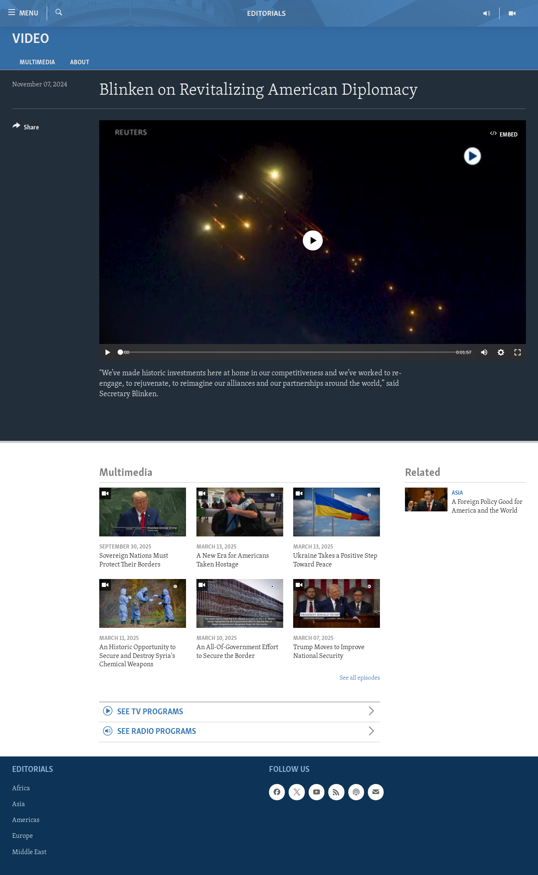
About (79, 62)
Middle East (29, 852)
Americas (26, 820)
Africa (21, 788)
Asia (457, 493)
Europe (22, 836)
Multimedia (37, 62)
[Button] (26, 128)
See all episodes (359, 678)
